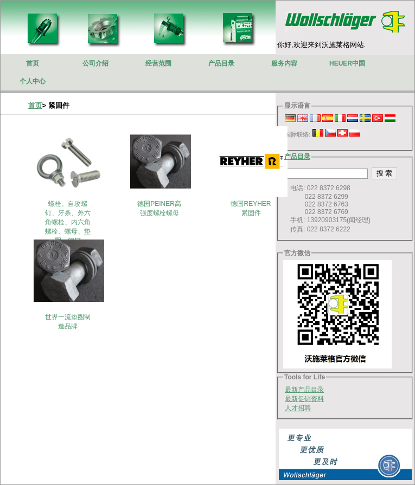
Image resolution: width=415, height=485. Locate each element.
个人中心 (33, 81)
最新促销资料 (304, 399)
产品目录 (297, 156)
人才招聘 (298, 408)
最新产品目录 (304, 389)
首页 (35, 105)
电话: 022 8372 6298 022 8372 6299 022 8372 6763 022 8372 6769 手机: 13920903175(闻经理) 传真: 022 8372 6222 (328, 208)
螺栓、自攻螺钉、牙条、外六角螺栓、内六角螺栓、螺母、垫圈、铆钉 (68, 222)
